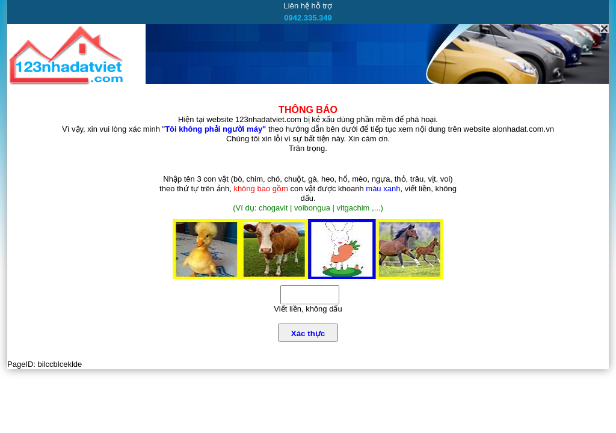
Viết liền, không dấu (308, 308)
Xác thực (308, 333)
